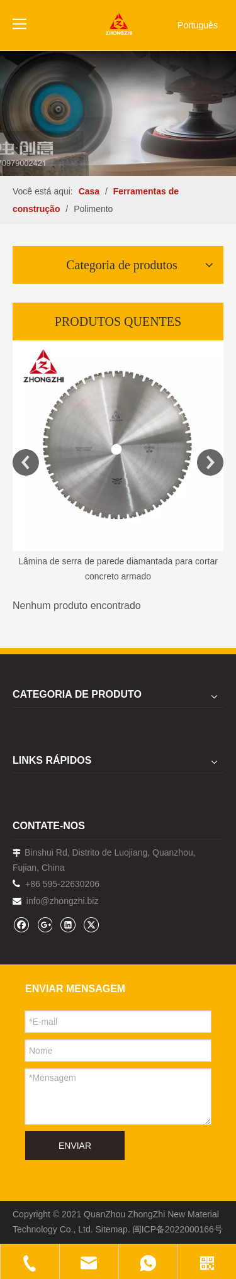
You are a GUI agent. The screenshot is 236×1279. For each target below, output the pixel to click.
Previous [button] (26, 462)
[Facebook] (21, 924)
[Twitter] (91, 924)
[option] (118, 462)
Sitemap (112, 1229)
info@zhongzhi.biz (62, 901)
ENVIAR (75, 1146)
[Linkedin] (68, 924)
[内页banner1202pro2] (118, 113)
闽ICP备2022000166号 (178, 1229)
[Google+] (44, 924)
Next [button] (210, 462)
